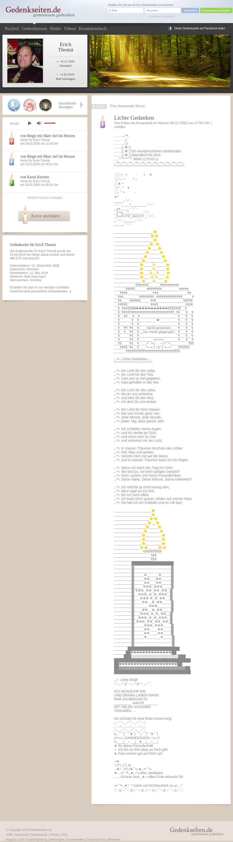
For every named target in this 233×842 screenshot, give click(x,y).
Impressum (22, 834)
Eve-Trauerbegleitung (33, 839)
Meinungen (57, 839)
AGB (9, 834)
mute (39, 123)
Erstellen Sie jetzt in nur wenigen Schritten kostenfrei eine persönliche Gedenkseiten (39, 289)
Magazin (11, 839)
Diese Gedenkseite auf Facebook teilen (199, 28)
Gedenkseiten (75, 839)
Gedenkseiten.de (41, 830)
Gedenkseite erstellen (215, 10)
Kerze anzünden (45, 215)
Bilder (55, 28)
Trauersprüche (96, 839)
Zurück (100, 106)
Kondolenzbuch (93, 28)
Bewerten (114, 839)
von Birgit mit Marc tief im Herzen (47, 136)
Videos (70, 28)
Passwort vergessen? (162, 16)
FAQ (64, 834)
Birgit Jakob (40, 254)
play (29, 123)
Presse (54, 834)
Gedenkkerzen (34, 28)
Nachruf (12, 28)
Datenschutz (39, 834)
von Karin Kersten (34, 177)
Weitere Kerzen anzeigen (45, 197)
